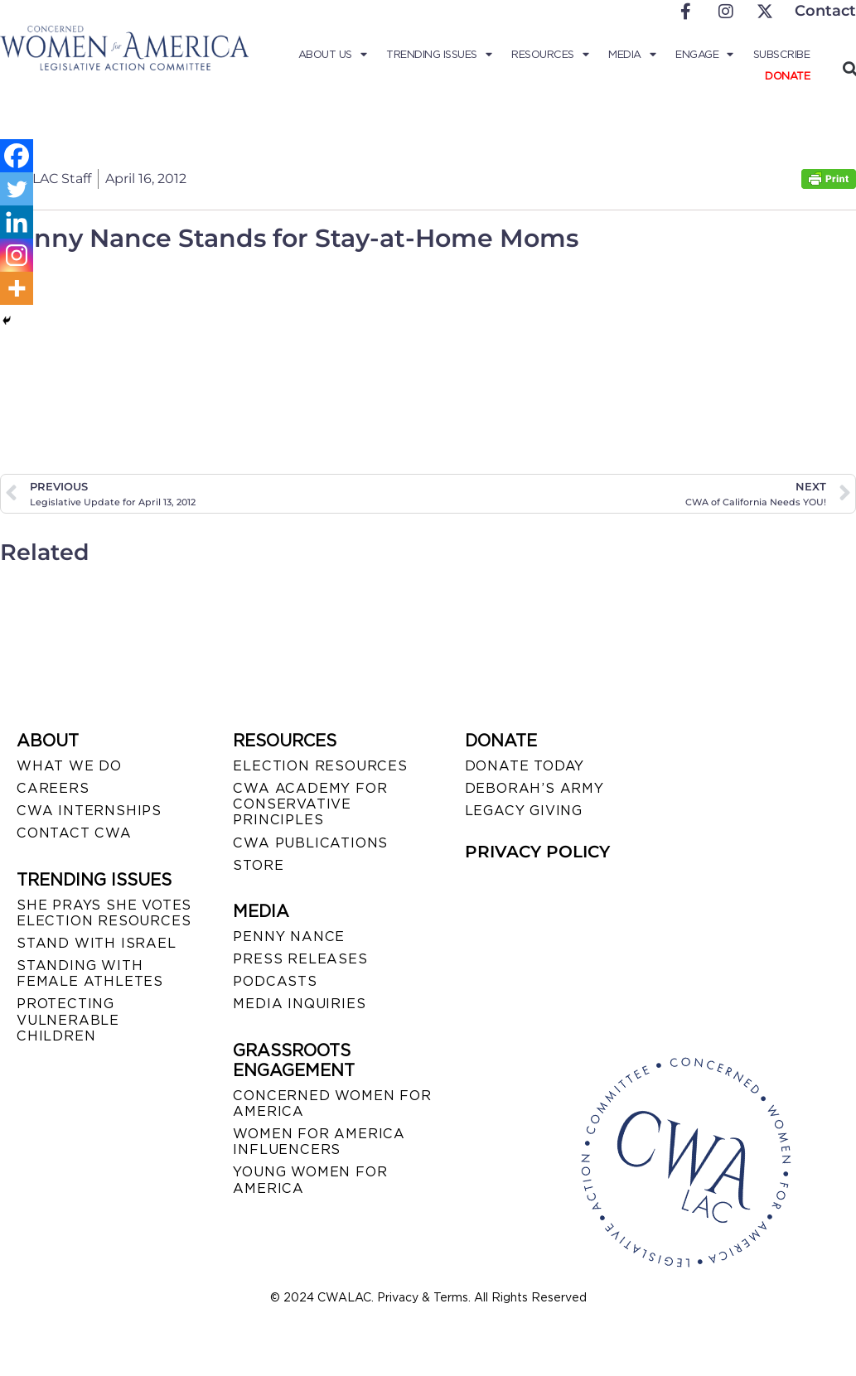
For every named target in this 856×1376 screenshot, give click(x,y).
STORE (258, 865)
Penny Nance (289, 936)
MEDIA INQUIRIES (299, 1003)
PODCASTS (275, 981)
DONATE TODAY (525, 766)
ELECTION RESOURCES (320, 766)
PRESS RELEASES (300, 959)
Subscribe (781, 54)
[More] (16, 288)
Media (631, 54)
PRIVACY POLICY (537, 852)
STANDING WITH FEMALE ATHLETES (90, 973)
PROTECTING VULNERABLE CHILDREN (68, 1019)
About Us (332, 54)
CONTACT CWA (74, 833)
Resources (549, 54)
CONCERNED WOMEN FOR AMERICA (332, 1103)
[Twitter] (16, 188)
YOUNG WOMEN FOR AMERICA (310, 1179)
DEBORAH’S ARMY (534, 788)
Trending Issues (438, 54)
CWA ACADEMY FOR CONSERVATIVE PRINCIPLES (310, 804)
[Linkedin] (16, 222)
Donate (787, 76)
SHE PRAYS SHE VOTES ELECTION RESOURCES (104, 913)
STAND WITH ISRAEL (97, 943)
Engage (704, 54)
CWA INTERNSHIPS (89, 810)
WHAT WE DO (69, 766)
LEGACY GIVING (524, 810)
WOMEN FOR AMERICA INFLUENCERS (319, 1141)
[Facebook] (16, 155)
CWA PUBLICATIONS (310, 843)
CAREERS (53, 788)
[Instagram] (16, 255)
